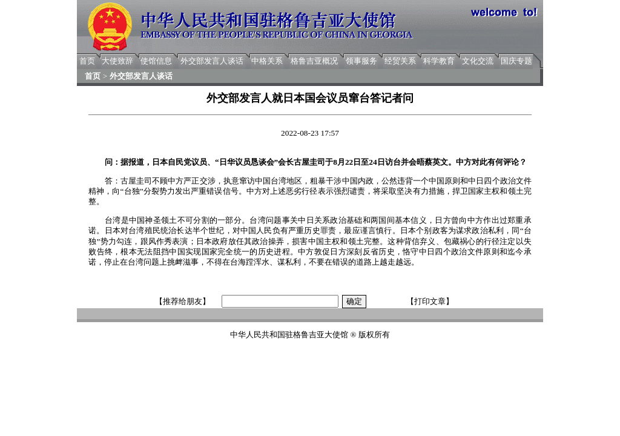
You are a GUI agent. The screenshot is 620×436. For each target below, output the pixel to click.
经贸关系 (400, 60)
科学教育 (439, 60)
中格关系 (267, 60)
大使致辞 (117, 60)
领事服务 (361, 60)
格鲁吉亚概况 (314, 60)
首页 (87, 60)
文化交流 (477, 60)
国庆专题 (516, 60)
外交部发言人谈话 (211, 60)
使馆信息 (156, 60)
